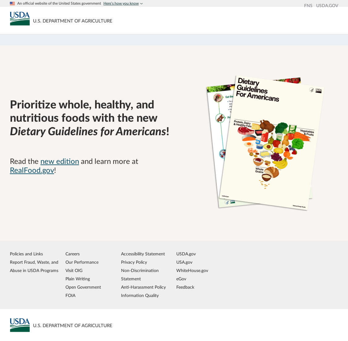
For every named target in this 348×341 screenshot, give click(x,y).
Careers (72, 254)
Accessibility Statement (143, 254)
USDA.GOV (327, 6)
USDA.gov (186, 254)
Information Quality (140, 295)
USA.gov (184, 262)
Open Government (83, 287)
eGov (181, 279)
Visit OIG (73, 270)
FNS (308, 6)
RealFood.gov (32, 170)
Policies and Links (26, 254)
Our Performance (82, 262)
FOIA (70, 295)
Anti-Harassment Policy (143, 287)
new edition (59, 161)
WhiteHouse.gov (192, 270)
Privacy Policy (134, 262)
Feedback (185, 287)
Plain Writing (77, 279)
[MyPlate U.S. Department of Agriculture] (20, 18)
